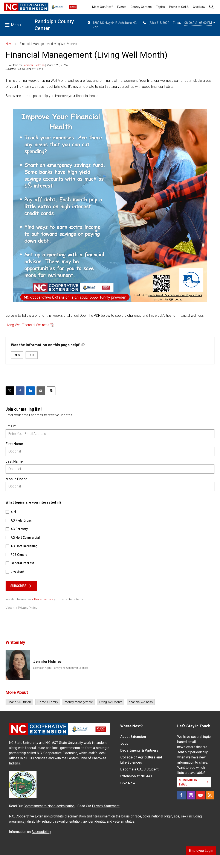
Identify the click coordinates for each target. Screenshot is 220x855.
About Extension (133, 737)
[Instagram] (191, 795)
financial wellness (141, 702)
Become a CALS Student (139, 769)
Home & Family (47, 702)
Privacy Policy (27, 608)
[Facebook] (181, 795)
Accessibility (41, 832)
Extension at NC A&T (136, 776)
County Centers (141, 7)
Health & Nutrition (19, 702)
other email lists (42, 599)
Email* (11, 426)
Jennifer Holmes (34, 65)
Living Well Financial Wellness (27, 325)
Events (121, 7)
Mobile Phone (16, 479)
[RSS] (210, 795)
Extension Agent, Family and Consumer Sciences (61, 667)
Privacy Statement (105, 806)
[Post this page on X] (10, 390)
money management (78, 702)
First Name (14, 444)
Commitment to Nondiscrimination (49, 806)
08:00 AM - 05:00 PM (199, 22)
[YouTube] (200, 795)
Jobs (124, 744)
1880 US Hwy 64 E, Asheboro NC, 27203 (112, 25)
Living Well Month (110, 702)
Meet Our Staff (102, 7)
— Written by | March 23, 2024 (37, 65)
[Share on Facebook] (20, 390)
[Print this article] (51, 390)
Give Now (199, 7)
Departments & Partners (139, 750)
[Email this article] (41, 390)
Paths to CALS (179, 7)
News (9, 43)
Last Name (14, 461)
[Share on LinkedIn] (30, 390)
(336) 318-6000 (155, 23)
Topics (160, 7)
